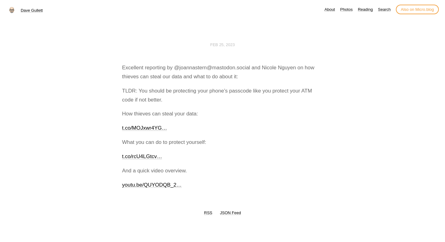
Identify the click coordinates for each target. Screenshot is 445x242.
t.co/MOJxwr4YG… (144, 128)
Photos (346, 9)
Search (384, 9)
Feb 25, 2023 (222, 44)
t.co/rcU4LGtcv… (142, 156)
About (329, 9)
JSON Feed (230, 212)
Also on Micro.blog (417, 9)
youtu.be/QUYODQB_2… (152, 185)
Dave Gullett (32, 10)
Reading (365, 9)
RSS (208, 212)
